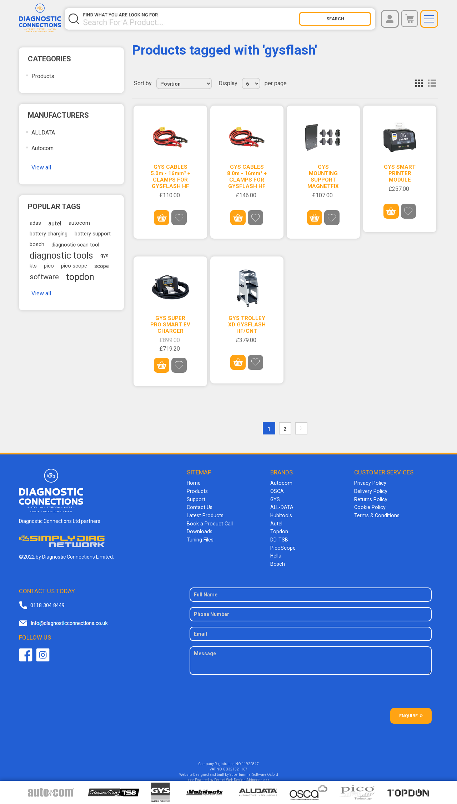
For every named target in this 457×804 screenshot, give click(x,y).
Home (193, 483)
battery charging (48, 234)
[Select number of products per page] (251, 83)
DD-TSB (279, 538)
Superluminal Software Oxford (254, 772)
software (44, 277)
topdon (80, 276)
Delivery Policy (370, 491)
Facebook (25, 652)
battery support (93, 234)
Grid (419, 83)
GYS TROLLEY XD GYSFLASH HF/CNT (247, 324)
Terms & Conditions (376, 514)
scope (101, 266)
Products (42, 76)
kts (33, 266)
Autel (276, 522)
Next (301, 428)
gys (104, 255)
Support (196, 499)
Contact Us (199, 506)
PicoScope (282, 546)
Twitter (43, 652)
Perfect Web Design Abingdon (238, 777)
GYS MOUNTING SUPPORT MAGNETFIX (323, 176)
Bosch (277, 561)
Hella (275, 553)
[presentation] (310, 691)
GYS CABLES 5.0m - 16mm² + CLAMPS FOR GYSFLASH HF (170, 176)
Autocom (42, 148)
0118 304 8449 (47, 602)
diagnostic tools (61, 255)
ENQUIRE (408, 713)
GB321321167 (235, 766)
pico (49, 266)
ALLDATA (43, 132)
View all (41, 167)
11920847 (250, 761)
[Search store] (190, 19)
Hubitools (280, 514)
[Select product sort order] (184, 83)
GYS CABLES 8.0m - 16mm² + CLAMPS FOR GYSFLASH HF (247, 176)
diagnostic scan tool (75, 244)
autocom (79, 223)
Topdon (278, 530)
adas (35, 223)
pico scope (74, 266)
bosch (37, 244)
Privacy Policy (369, 483)
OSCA (277, 491)
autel (54, 223)
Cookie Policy (369, 506)
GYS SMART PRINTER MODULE (400, 173)
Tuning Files (200, 538)
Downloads (199, 530)
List (432, 83)
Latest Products (204, 514)
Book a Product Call (208, 522)
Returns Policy (370, 499)
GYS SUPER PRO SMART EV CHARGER (170, 324)
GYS (275, 499)
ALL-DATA (281, 506)
